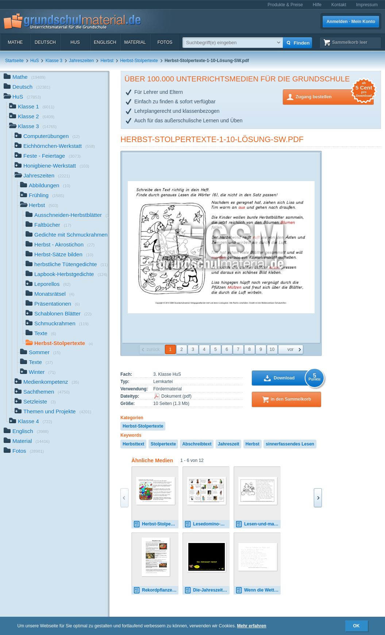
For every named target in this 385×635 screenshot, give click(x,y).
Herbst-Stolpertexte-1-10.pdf (155, 524)
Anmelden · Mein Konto (351, 21)
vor (291, 349)
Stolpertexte (163, 444)
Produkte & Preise (285, 4)
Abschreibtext (196, 444)
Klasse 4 (30, 421)
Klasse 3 (54, 60)
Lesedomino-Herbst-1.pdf (207, 524)
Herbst (107, 60)
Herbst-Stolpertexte (139, 60)
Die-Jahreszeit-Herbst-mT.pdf (207, 590)
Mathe (15, 42)
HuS (75, 42)
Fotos (164, 42)
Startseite (14, 60)
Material (135, 42)
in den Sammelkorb (291, 399)
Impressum (367, 4)
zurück (153, 349)
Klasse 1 (31, 107)
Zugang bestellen (335, 96)
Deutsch (45, 42)
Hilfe (317, 4)
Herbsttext (133, 444)
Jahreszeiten (81, 60)
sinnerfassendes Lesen (290, 444)
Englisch (105, 42)
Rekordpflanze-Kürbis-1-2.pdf (155, 590)
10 (272, 349)
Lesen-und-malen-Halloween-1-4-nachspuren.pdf (258, 524)
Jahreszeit (228, 444)
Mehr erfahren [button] (251, 625)
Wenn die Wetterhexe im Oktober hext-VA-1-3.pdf (258, 590)
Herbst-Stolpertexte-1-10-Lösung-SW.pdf (212, 139)
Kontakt (338, 4)
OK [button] (356, 625)
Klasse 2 (31, 117)
